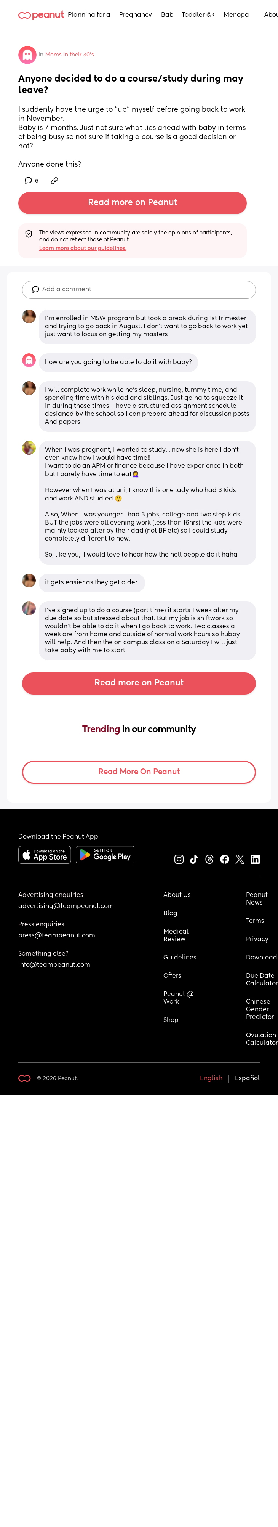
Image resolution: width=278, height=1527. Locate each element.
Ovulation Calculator (262, 1039)
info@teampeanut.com (54, 965)
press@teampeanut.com (56, 936)
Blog (170, 914)
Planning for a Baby (89, 15)
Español (247, 1079)
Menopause (236, 15)
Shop (171, 1020)
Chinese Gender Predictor (260, 1009)
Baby (167, 15)
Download (261, 958)
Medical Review (176, 936)
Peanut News (257, 899)
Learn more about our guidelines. (82, 248)
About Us (177, 895)
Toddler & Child (198, 15)
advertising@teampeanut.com (66, 906)
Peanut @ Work (179, 998)
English (211, 1079)
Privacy (257, 940)
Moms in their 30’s (69, 55)
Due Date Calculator (262, 980)
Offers (172, 976)
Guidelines (180, 958)
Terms (255, 921)
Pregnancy (135, 15)
